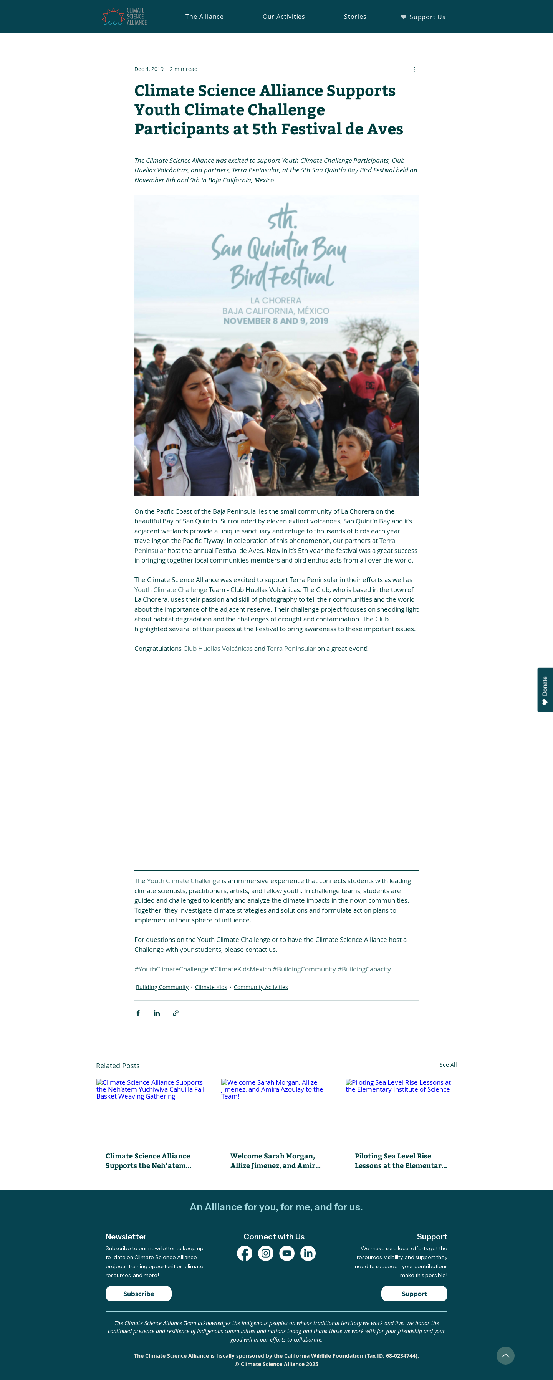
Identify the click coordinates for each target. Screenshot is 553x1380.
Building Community (162, 987)
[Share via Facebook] (138, 1013)
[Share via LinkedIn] (157, 1013)
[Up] (506, 1356)
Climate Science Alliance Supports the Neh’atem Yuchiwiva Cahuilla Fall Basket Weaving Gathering (148, 1160)
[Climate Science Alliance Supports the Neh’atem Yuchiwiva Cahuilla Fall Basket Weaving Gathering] (151, 1110)
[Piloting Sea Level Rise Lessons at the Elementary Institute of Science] (401, 1110)
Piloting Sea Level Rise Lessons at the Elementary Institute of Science (400, 1160)
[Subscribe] (139, 1293)
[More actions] (414, 68)
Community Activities (261, 987)
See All (448, 1064)
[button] (205, 16)
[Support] (414, 1293)
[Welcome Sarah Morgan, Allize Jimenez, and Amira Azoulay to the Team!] (276, 1110)
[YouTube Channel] (287, 1253)
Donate (545, 691)
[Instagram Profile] (265, 1253)
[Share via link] (175, 1013)
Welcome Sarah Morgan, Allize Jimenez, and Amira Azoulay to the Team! (275, 1160)
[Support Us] (423, 17)
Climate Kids (211, 987)
